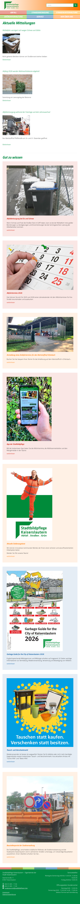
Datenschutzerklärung (9, 894)
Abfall (13, 12)
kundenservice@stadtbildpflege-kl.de (16, 888)
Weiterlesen (6, 59)
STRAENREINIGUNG (40, 12)
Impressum (5, 892)
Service (39, 16)
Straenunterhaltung (66, 12)
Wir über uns (66, 16)
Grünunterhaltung (13, 16)
